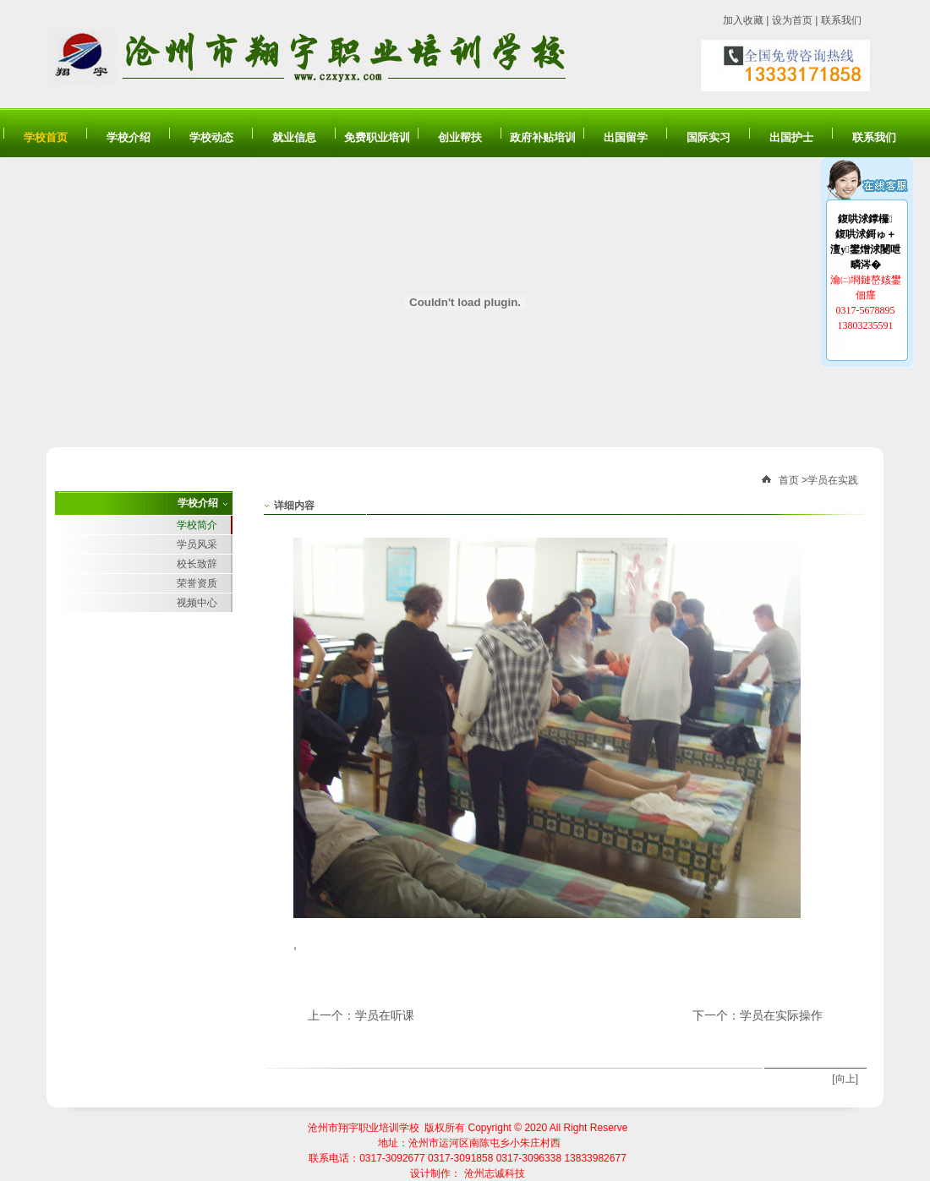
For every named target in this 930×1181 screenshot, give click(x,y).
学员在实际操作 (781, 1015)
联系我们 (841, 20)
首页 (789, 480)
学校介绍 (128, 137)
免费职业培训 (377, 137)
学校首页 (46, 137)
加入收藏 (743, 20)
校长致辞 (197, 564)
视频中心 (197, 603)
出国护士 (791, 137)
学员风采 (197, 544)
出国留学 (626, 137)
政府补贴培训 (543, 137)
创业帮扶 (460, 137)
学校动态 (211, 137)
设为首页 (792, 20)
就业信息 (294, 137)
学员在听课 (384, 1015)
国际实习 (708, 137)
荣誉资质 (197, 583)
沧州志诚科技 (494, 1173)
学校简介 (197, 525)
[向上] (845, 1079)
